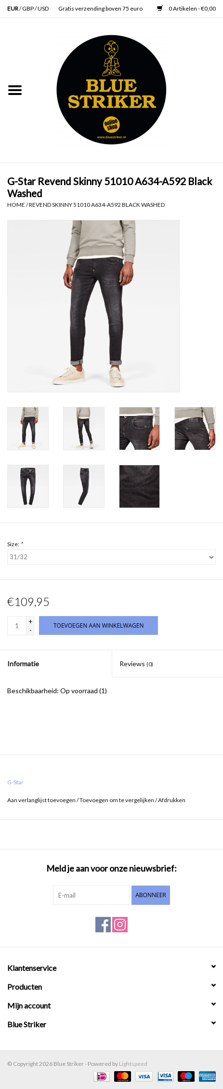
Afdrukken (171, 800)
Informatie (23, 663)
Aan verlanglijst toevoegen (41, 800)
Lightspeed (133, 1063)
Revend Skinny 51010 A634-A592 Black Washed (97, 204)
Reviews (136, 663)
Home (16, 204)
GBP (28, 8)
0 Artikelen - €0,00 (186, 8)
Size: (15, 544)
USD (43, 8)
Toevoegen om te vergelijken (117, 800)
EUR (13, 8)
